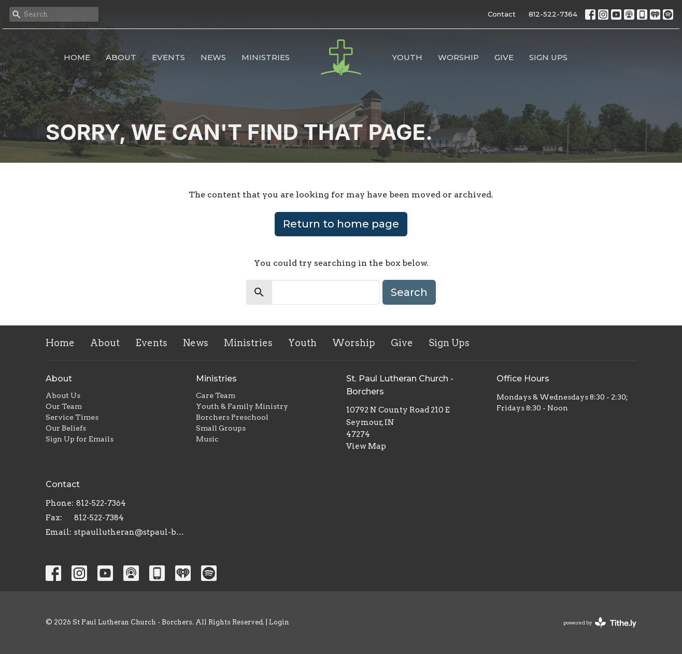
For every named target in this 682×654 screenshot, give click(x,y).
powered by (599, 623)
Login (279, 622)
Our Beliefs (66, 428)
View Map (366, 446)
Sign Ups (548, 57)
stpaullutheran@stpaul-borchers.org (130, 532)
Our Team (64, 406)
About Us (63, 395)
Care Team (215, 395)
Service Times (72, 417)
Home (77, 57)
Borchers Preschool (232, 417)
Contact (502, 14)
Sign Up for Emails (79, 439)
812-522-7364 (553, 14)
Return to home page (341, 224)
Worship (458, 57)
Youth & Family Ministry (242, 406)
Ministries (265, 57)
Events (168, 57)
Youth (407, 57)
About (121, 57)
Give (504, 57)
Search (409, 292)
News (213, 57)
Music (207, 439)
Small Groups (221, 428)
